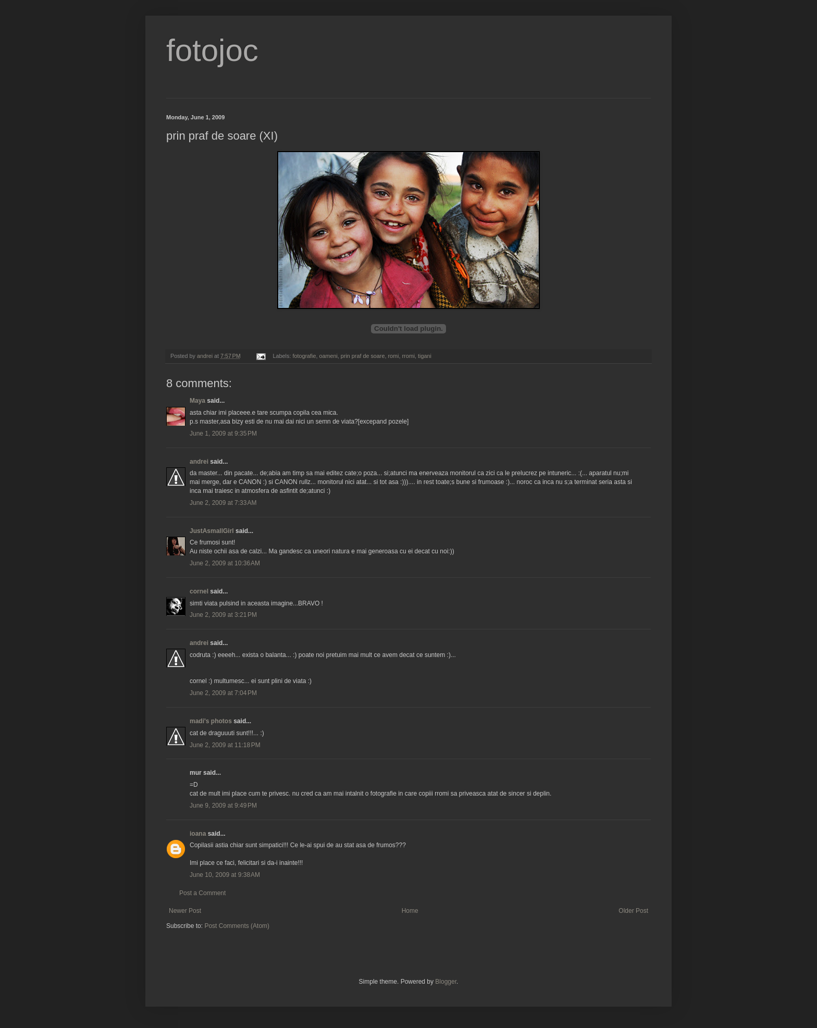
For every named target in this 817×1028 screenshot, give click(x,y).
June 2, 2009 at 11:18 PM (225, 745)
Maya (197, 400)
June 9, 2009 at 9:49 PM (223, 805)
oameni (328, 356)
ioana (198, 833)
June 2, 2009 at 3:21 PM (223, 614)
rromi (408, 356)
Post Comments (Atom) (236, 926)
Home (410, 910)
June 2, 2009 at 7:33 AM (223, 502)
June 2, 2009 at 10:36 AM (225, 563)
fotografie (304, 356)
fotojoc (212, 50)
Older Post (633, 910)
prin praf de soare (363, 356)
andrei (199, 461)
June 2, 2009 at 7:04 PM (223, 693)
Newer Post (185, 910)
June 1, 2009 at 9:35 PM (223, 433)
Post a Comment (202, 893)
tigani (424, 356)
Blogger (445, 981)
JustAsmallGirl (212, 531)
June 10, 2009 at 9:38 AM (225, 874)
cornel (199, 591)
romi (393, 356)
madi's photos (211, 721)
